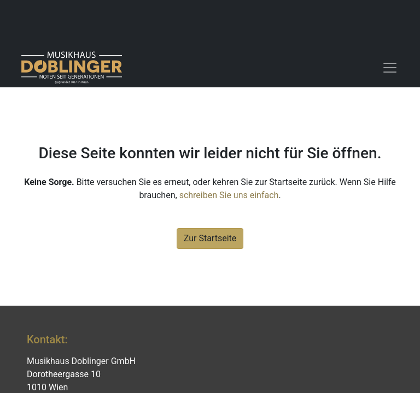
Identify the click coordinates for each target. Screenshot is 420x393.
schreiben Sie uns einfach (229, 195)
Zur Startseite (210, 238)
